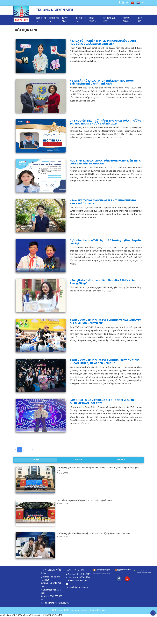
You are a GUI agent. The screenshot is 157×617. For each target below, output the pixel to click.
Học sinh (54, 18)
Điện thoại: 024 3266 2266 (78, 577)
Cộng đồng (92, 20)
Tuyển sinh (65, 20)
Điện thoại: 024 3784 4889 (78, 574)
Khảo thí (81, 18)
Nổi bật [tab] (36, 460)
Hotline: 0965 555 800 (51, 596)
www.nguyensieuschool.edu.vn (83, 610)
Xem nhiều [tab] (121, 460)
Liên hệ (140, 20)
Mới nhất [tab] (78, 460)
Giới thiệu (41, 18)
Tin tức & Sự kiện (109, 20)
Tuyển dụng (126, 20)
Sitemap (101, 610)
